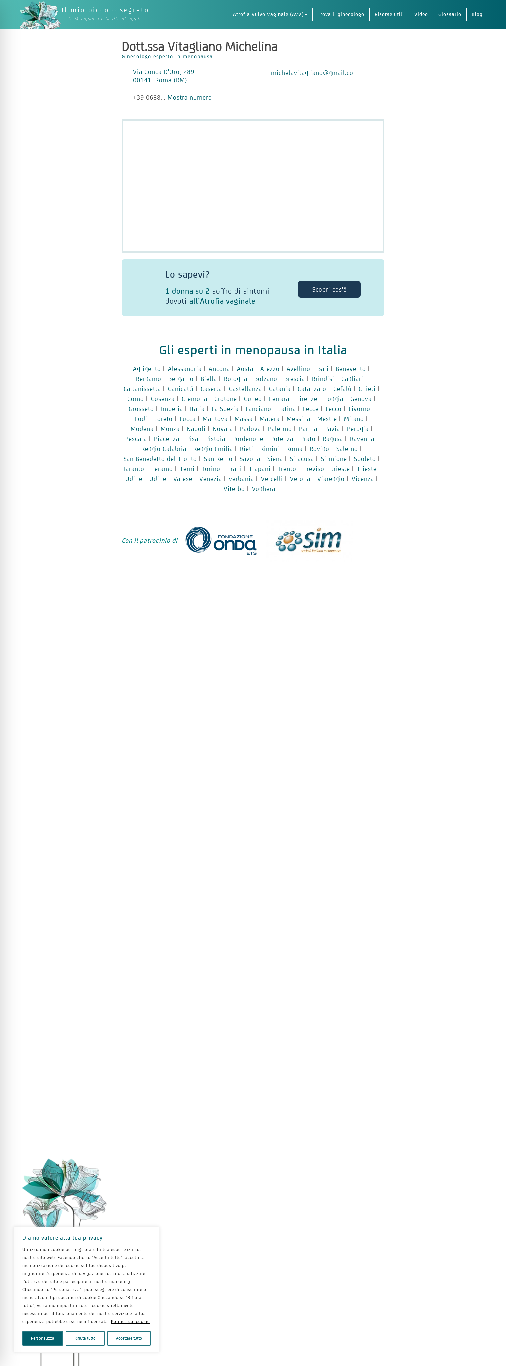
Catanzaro (312, 388)
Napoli (196, 428)
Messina (298, 418)
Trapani (260, 468)
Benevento (351, 368)
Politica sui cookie (130, 1321)
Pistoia (215, 438)
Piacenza (166, 438)
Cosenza (163, 398)
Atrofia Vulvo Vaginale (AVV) (270, 14)
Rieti (246, 448)
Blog (477, 14)
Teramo (162, 468)
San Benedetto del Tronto (160, 458)
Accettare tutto (129, 1338)
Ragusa (333, 438)
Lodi (141, 418)
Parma (308, 428)
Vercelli (272, 478)
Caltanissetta (142, 388)
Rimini (269, 448)
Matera (270, 418)
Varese (182, 478)
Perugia (358, 428)
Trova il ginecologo (341, 14)
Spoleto (365, 458)
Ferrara (279, 398)
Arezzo (270, 368)
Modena (142, 428)
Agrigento (147, 368)
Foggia (333, 398)
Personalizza (42, 1338)
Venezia (210, 478)
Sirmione (334, 458)
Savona (250, 458)
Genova (361, 398)
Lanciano (258, 408)
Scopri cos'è (329, 289)
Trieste (367, 468)
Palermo (280, 428)
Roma (294, 448)
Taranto (133, 468)
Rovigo (319, 448)
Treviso (313, 468)
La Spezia (225, 408)
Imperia (172, 408)
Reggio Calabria (163, 448)
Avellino (298, 368)
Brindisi (323, 378)
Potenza (281, 438)
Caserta (211, 388)
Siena (275, 458)
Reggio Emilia (213, 448)
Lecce (311, 408)
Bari (323, 368)
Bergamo (148, 378)
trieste (340, 468)
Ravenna (362, 438)
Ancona (219, 368)
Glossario (449, 14)
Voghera (263, 488)
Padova (250, 428)
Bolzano (265, 378)
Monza (170, 428)
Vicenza (363, 478)
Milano (354, 418)
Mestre (327, 418)
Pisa (192, 438)
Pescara (136, 438)
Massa (244, 418)
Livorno (359, 408)
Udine (134, 478)
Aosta (245, 368)
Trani (234, 468)
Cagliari (352, 378)
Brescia (294, 378)
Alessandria (185, 368)
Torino (211, 468)
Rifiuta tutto (85, 1338)
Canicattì (181, 388)
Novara (223, 428)
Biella (209, 378)
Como (135, 398)
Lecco (334, 408)
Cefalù (342, 388)
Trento (287, 468)
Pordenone (247, 438)
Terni (187, 468)
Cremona (194, 398)
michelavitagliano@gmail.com (315, 72)
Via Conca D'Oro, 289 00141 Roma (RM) (163, 76)
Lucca (188, 418)
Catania (280, 388)
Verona (300, 478)
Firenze (306, 398)
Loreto (163, 418)
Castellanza (245, 388)
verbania (241, 478)
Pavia (332, 428)
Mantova (215, 418)
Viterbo (234, 488)
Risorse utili (389, 14)
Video (421, 14)
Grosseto (141, 408)
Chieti (367, 388)
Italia (197, 408)
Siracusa (302, 458)
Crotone (225, 398)
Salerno (347, 448)
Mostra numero (190, 97)
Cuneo (253, 398)
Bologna (235, 378)
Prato (308, 438)
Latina (287, 408)
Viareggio (331, 478)
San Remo (218, 458)
